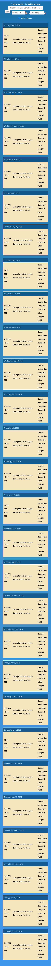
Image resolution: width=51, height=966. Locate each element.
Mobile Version (34, 4)
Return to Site (19, 4)
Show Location (26, 18)
